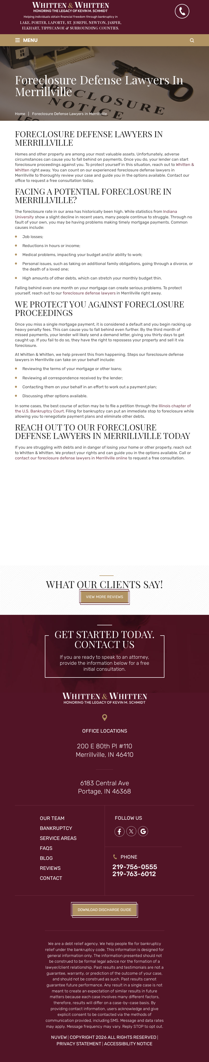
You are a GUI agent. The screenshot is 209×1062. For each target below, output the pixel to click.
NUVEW (59, 1037)
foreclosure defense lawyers (89, 293)
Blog (46, 858)
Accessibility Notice (128, 1044)
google (143, 831)
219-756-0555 (134, 867)
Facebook (119, 831)
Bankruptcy (56, 828)
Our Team (52, 818)
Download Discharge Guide (104, 910)
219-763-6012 (134, 874)
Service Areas (58, 838)
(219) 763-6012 (181, 11)
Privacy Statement (79, 1044)
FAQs (46, 848)
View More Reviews (104, 597)
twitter (131, 831)
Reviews (50, 868)
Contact (51, 878)
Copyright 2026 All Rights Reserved (113, 1037)
